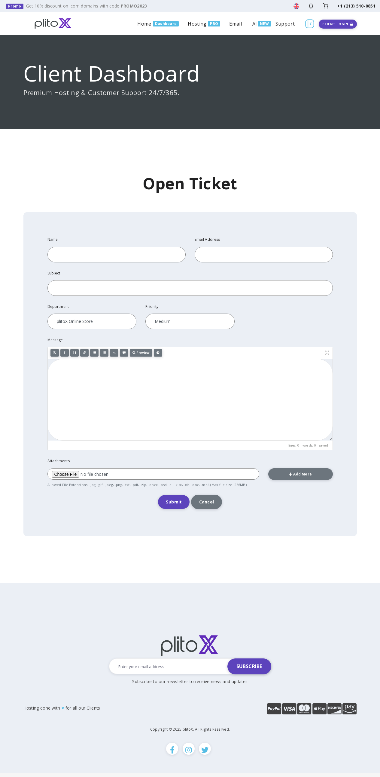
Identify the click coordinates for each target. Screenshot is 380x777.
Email (235, 23)
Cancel (208, 503)
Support (285, 23)
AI (254, 23)
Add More (300, 474)
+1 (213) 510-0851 (356, 6)
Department (58, 306)
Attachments (58, 460)
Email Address (207, 239)
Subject (53, 273)
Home (144, 23)
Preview (141, 353)
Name (52, 239)
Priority (151, 306)
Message (55, 339)
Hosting (197, 23)
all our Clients (86, 710)
